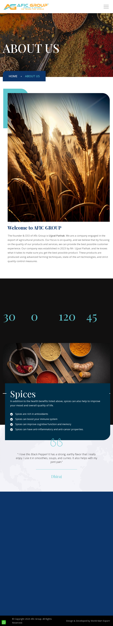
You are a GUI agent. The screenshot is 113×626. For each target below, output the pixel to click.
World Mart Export (100, 620)
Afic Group (36, 618)
